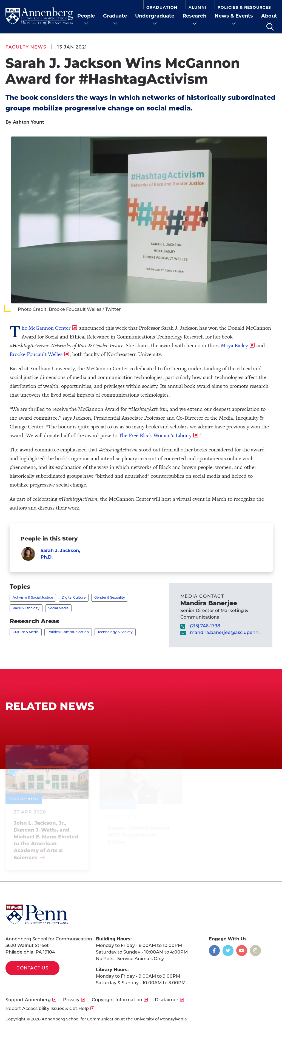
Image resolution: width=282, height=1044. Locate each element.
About (269, 16)
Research (194, 16)
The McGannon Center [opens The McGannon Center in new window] (46, 328)
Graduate (115, 16)
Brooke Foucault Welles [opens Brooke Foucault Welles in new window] (36, 354)
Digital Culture (74, 597)
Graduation (161, 7)
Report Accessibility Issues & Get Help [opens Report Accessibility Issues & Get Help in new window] (47, 1008)
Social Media (58, 608)
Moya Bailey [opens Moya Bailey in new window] (234, 345)
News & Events (234, 16)
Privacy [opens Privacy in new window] (71, 999)
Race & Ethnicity (26, 608)
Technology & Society (115, 632)
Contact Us (32, 968)
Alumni (197, 7)
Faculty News (25, 47)
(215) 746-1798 (205, 625)
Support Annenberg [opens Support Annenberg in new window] (28, 999)
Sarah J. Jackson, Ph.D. (60, 554)
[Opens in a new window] (214, 950)
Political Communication (68, 632)
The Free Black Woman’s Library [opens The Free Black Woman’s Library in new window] (155, 435)
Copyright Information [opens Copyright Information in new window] (117, 999)
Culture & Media (26, 632)
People (86, 16)
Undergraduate (154, 16)
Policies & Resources (244, 7)
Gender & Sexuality (109, 597)
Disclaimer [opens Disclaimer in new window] (166, 999)
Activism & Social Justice (33, 597)
